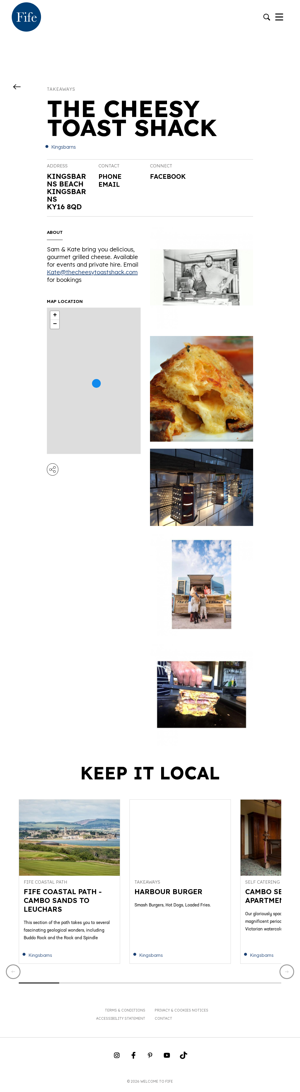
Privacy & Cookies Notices (181, 1013)
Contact (163, 1021)
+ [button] (55, 315)
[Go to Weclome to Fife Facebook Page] (133, 1060)
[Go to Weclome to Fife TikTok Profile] (183, 1060)
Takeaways (61, 89)
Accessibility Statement (120, 1021)
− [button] (55, 324)
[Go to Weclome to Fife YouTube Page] (167, 1060)
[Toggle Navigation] (279, 17)
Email (110, 183)
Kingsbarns (63, 147)
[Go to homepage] (26, 17)
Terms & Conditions (125, 1013)
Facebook (169, 176)
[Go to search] (266, 18)
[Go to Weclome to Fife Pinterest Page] (150, 1060)
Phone (111, 176)
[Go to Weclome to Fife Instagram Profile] (116, 1060)
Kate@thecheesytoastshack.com (92, 272)
